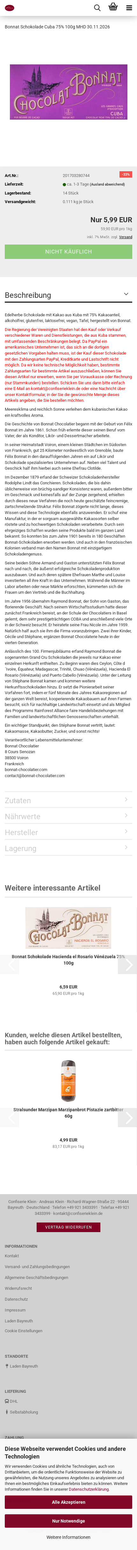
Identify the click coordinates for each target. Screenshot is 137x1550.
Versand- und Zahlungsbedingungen (37, 1266)
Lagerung (20, 848)
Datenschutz (16, 1299)
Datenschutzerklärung (89, 1489)
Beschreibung (28, 295)
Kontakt (12, 1255)
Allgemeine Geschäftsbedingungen (36, 1277)
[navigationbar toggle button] (129, 8)
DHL (11, 1401)
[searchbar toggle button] (97, 8)
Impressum (15, 1310)
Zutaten (18, 800)
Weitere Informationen (68, 1537)
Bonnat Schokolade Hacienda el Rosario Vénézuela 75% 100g (68, 960)
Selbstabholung (21, 1412)
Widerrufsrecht (18, 1288)
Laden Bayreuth (19, 1321)
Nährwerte (22, 816)
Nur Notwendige (68, 1521)
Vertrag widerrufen (68, 1227)
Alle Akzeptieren (68, 1502)
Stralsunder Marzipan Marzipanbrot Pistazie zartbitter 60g (68, 1113)
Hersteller (21, 832)
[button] (127, 964)
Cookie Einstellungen (23, 1330)
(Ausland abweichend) (107, 184)
